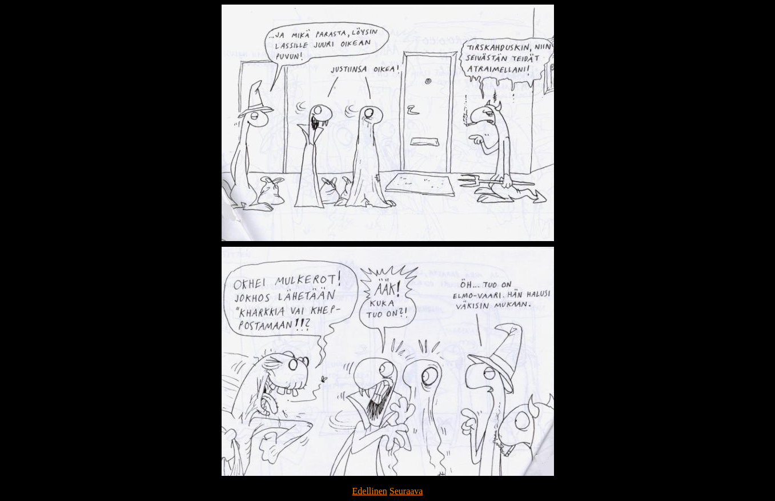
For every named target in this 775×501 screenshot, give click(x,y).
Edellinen (369, 491)
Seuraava (406, 491)
